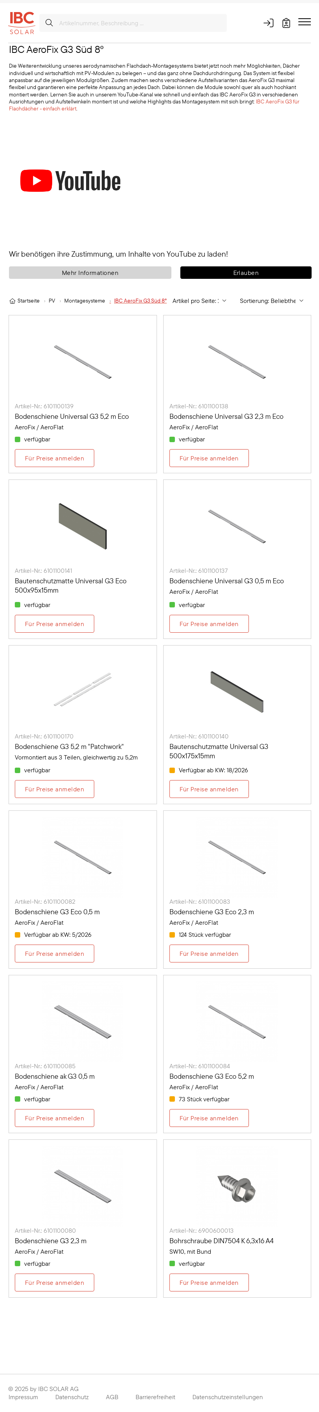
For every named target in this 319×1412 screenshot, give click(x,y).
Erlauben (246, 272)
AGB (112, 1397)
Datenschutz (72, 1397)
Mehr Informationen (90, 272)
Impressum (23, 1397)
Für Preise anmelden (54, 458)
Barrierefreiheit (155, 1397)
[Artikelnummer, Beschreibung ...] (133, 23)
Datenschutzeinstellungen (227, 1397)
